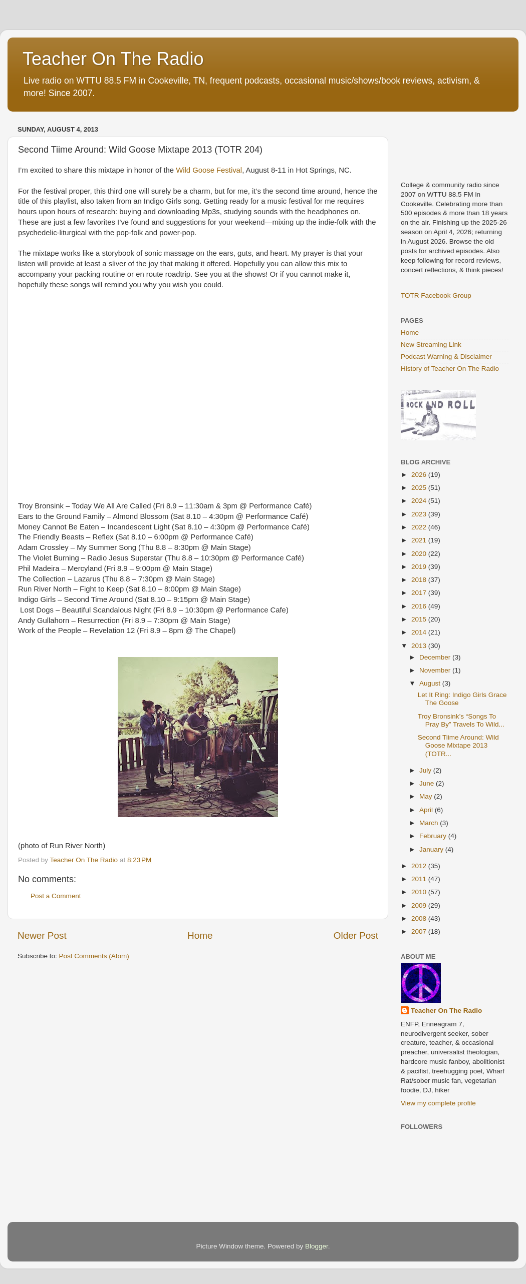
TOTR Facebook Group (436, 295)
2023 (419, 514)
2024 (419, 500)
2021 (419, 540)
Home (199, 935)
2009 (419, 905)
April (427, 810)
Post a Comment (56, 896)
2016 (419, 606)
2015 (419, 619)
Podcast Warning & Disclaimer (446, 356)
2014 (419, 632)
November (435, 670)
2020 (419, 553)
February (433, 836)
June (427, 783)
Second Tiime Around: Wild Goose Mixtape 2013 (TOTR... (458, 745)
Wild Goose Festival (209, 170)
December (435, 657)
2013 (419, 646)
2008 (419, 918)
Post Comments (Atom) (94, 956)
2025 (419, 487)
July (426, 770)
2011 (419, 879)
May (426, 796)
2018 (419, 579)
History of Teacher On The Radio (450, 368)
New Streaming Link (431, 344)
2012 (419, 866)
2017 (419, 592)
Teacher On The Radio (113, 59)
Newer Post (42, 935)
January (432, 849)
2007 (419, 931)
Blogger (316, 1246)
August (430, 683)
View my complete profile (438, 1103)
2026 (419, 474)
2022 (419, 527)
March (429, 823)
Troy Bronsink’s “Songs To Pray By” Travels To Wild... (461, 720)
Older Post (356, 935)
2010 (419, 892)
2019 (419, 566)
